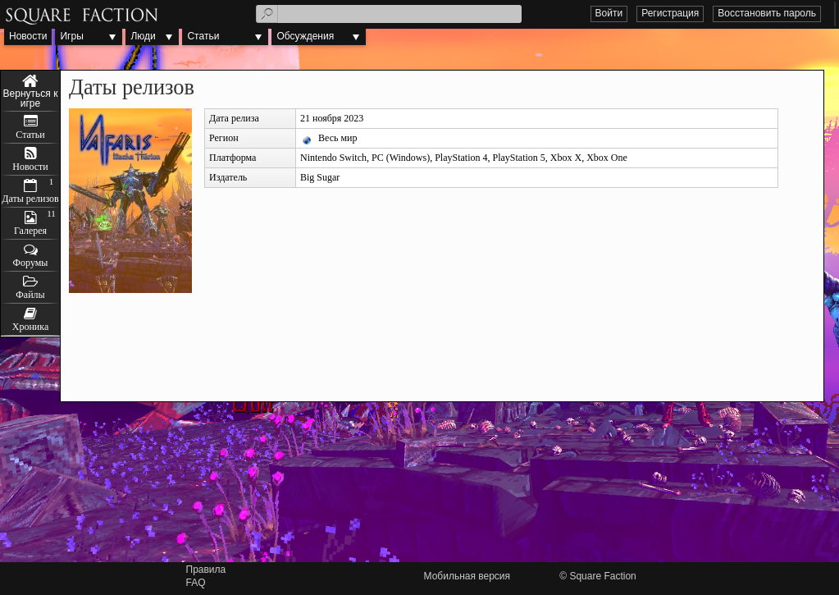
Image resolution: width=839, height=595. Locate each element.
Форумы (30, 262)
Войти (609, 13)
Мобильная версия (467, 576)
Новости (28, 36)
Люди (142, 36)
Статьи (203, 36)
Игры (71, 36)
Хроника (30, 326)
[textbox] (389, 14)
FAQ (196, 582)
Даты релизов (30, 198)
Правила (206, 569)
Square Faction (602, 576)
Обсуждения (305, 36)
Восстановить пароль (767, 13)
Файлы (30, 294)
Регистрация (670, 13)
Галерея (30, 230)
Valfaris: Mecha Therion (30, 91)
